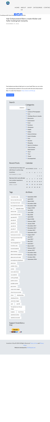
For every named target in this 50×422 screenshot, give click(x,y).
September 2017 (32, 232)
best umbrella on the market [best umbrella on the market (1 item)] (17, 205)
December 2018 (32, 203)
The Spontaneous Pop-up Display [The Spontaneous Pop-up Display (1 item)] (16, 308)
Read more (10, 95)
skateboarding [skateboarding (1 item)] (20, 295)
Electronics (31, 118)
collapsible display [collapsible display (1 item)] (20, 208)
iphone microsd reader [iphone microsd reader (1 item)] (16, 257)
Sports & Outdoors (33, 145)
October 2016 (31, 257)
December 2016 (32, 252)
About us (23, 8)
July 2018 (30, 210)
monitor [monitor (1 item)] (12, 268)
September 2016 (32, 259)
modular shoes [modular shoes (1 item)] (14, 266)
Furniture (30, 125)
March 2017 (31, 246)
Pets (29, 138)
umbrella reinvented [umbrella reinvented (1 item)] (15, 317)
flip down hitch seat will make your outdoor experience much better (17, 180)
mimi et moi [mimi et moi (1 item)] (13, 263)
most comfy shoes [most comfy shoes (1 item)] (15, 271)
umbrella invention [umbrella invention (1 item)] (15, 314)
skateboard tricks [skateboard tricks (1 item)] (15, 298)
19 (29, 184)
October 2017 (31, 230)
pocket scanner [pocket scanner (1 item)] (14, 280)
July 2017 (30, 237)
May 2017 (30, 241)
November (31, 168)
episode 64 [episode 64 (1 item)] (13, 220)
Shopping (30, 143)
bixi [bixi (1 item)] (11, 208)
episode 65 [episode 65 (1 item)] (13, 223)
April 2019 (30, 199)
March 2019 (31, 201)
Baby (29, 109)
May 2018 (30, 214)
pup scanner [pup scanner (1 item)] (13, 286)
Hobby (29, 131)
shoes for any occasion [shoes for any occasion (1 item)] (16, 292)
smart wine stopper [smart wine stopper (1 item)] (15, 301)
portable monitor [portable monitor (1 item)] (14, 283)
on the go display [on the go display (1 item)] (14, 277)
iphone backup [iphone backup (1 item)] (14, 251)
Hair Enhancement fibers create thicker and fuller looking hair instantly (23, 20)
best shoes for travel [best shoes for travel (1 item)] (15, 202)
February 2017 (31, 248)
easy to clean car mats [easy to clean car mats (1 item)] (16, 214)
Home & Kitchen (32, 134)
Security (30, 140)
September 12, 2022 (15, 174)
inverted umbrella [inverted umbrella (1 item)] (15, 248)
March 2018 (31, 219)
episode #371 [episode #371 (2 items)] (14, 217)
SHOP (30, 7)
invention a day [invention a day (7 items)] (14, 245)
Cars (29, 114)
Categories (37, 7)
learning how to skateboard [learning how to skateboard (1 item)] (17, 260)
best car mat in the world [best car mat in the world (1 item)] (16, 199)
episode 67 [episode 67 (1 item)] (13, 229)
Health (29, 129)
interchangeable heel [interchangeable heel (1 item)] (15, 242)
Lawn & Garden (32, 136)
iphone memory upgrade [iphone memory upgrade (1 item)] (16, 254)
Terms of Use (33, 343)
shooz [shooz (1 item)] (12, 295)
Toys (29, 154)
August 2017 (31, 234)
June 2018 (30, 212)
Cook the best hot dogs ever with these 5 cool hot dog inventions (17, 170)
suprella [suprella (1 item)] (18, 303)
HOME (17, 7)
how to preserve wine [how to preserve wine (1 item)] (16, 234)
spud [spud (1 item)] (12, 303)
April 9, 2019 (13, 184)
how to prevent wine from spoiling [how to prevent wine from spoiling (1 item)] (16, 238)
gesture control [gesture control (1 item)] (14, 231)
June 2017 (30, 239)
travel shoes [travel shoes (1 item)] (21, 311)
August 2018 (31, 208)
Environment (31, 120)
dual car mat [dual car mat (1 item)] (13, 211)
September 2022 (32, 196)
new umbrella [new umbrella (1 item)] (14, 274)
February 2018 (31, 221)
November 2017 (32, 228)
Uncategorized (32, 158)
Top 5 (29, 151)
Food (29, 123)
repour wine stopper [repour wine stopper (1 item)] (15, 289)
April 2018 (30, 217)
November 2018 (32, 205)
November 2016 (32, 254)
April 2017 (30, 243)
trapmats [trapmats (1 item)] (13, 311)
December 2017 (32, 225)
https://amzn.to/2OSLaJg (28, 90)
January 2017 (31, 250)
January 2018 (31, 223)
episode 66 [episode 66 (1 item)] (13, 226)
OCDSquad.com (31, 347)
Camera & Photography (34, 111)
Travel (29, 156)
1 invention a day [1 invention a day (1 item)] (14, 196)
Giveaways (30, 127)
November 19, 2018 (12, 23)
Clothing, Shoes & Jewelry (35, 116)
